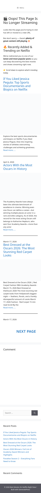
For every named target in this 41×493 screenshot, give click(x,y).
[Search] (34, 413)
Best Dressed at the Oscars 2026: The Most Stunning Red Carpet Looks (19, 250)
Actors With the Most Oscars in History (17, 167)
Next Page (26, 331)
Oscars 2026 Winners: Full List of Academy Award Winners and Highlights (17, 452)
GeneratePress (24, 489)
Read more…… (9, 150)
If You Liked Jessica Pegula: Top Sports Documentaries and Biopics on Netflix (17, 84)
